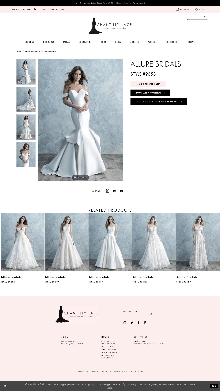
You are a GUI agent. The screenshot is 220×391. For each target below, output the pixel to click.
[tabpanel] (26, 73)
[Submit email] (151, 315)
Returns (80, 371)
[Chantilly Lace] (110, 25)
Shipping (91, 371)
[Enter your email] (138, 315)
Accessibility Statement (122, 371)
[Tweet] (107, 191)
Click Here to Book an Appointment (128, 3)
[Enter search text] (197, 17)
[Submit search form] (205, 17)
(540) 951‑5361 (139, 341)
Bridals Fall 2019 (48, 51)
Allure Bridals (31, 51)
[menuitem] (29, 42)
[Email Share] (121, 191)
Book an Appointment (150, 92)
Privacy (103, 371)
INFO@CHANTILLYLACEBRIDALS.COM (149, 344)
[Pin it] (114, 191)
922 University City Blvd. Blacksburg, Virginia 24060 (72, 342)
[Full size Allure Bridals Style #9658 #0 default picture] (80, 120)
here (109, 387)
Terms (140, 371)
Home (19, 51)
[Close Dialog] (5, 386)
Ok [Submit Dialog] (214, 385)
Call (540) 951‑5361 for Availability (159, 101)
